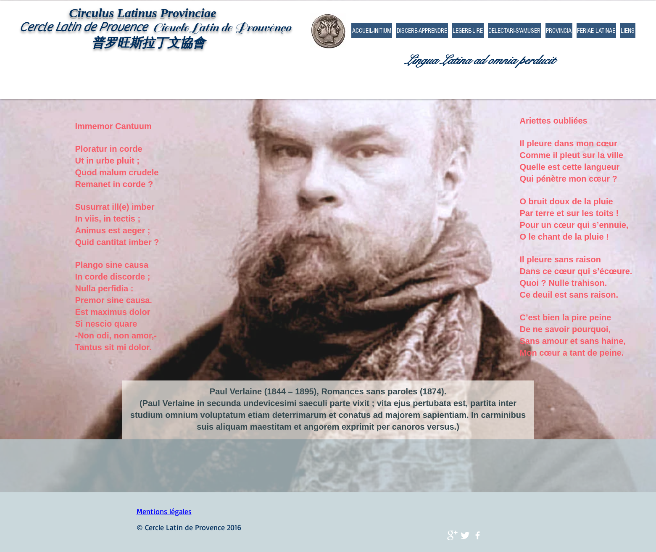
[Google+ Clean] (452, 535)
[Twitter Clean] (465, 535)
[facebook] (477, 535)
